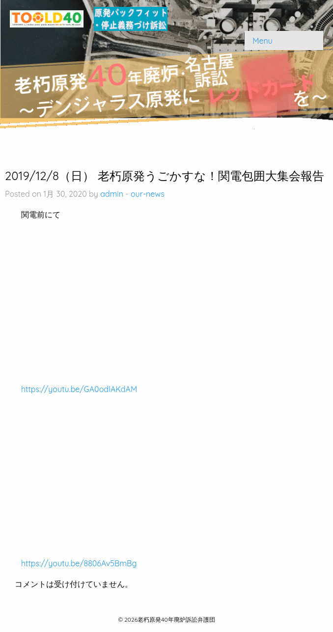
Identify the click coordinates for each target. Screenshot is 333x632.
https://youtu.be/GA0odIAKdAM (79, 389)
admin (111, 194)
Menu (262, 41)
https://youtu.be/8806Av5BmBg (79, 563)
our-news (148, 194)
